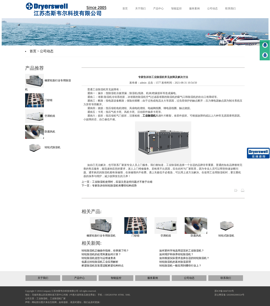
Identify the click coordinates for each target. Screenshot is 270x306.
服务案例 (152, 278)
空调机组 (165, 235)
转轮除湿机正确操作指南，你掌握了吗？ (105, 250)
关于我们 (43, 278)
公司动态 (46, 51)
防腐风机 (196, 235)
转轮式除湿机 (226, 235)
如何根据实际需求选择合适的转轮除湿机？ (184, 258)
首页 (33, 51)
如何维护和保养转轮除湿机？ (176, 254)
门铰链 (136, 235)
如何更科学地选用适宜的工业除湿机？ (181, 250)
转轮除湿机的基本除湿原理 (175, 261)
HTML (121, 294)
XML (127, 294)
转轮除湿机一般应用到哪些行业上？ (180, 265)
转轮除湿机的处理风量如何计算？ (101, 254)
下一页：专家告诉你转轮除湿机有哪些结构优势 (109, 185)
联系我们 (225, 278)
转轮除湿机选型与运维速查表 (99, 258)
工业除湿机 (149, 115)
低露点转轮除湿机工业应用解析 (100, 261)
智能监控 (116, 278)
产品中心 (79, 278)
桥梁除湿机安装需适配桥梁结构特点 (103, 265)
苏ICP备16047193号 (224, 291)
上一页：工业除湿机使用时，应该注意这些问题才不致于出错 (117, 181)
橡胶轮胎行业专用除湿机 (101, 235)
